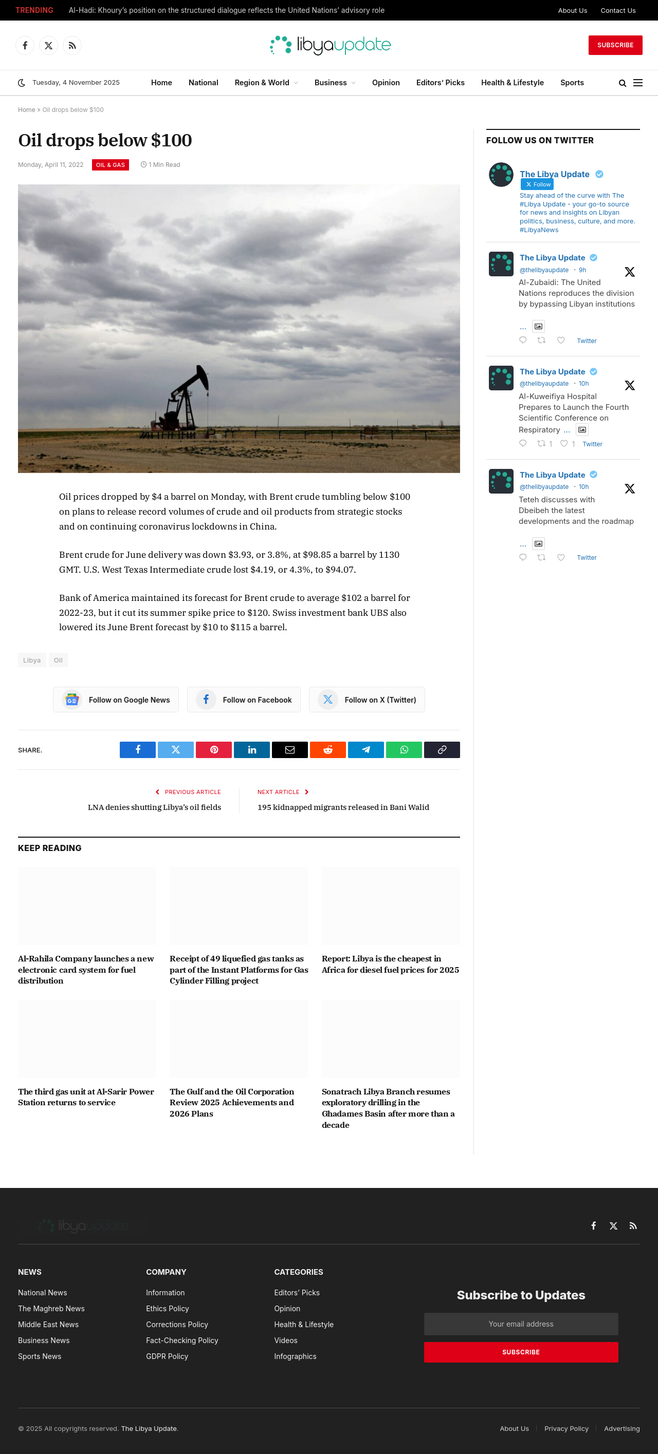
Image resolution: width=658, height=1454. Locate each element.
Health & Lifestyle (512, 82)
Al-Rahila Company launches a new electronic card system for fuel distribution (86, 969)
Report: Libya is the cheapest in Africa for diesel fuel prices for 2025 (391, 964)
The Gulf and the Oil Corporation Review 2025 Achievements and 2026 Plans (232, 1102)
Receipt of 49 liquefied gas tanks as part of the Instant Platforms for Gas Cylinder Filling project (239, 969)
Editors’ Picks (440, 82)
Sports (572, 82)
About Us (573, 10)
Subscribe (615, 45)
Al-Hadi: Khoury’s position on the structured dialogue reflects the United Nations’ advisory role (227, 10)
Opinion (386, 82)
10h (584, 383)
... (523, 326)
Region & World (262, 82)
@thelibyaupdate (544, 270)
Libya (32, 660)
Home (161, 82)
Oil (58, 660)
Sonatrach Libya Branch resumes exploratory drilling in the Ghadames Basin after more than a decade (388, 1108)
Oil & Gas (110, 164)
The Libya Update (553, 257)
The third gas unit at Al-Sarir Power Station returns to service (86, 1097)
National (203, 82)
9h (583, 270)
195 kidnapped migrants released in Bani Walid (343, 807)
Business (331, 82)
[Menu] (638, 83)
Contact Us (618, 10)
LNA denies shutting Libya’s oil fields (154, 807)
